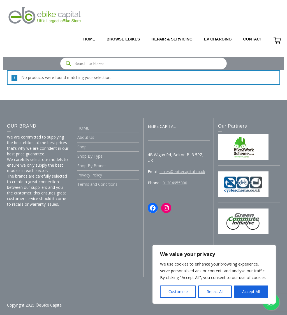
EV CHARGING (218, 39)
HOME (89, 39)
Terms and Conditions (97, 184)
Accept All (251, 291)
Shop (82, 146)
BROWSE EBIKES (123, 39)
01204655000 (175, 182)
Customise (178, 291)
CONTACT (252, 39)
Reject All (215, 291)
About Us (85, 137)
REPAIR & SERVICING (172, 39)
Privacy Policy (89, 175)
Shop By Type (90, 156)
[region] (214, 274)
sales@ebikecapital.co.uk (182, 171)
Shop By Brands (92, 165)
